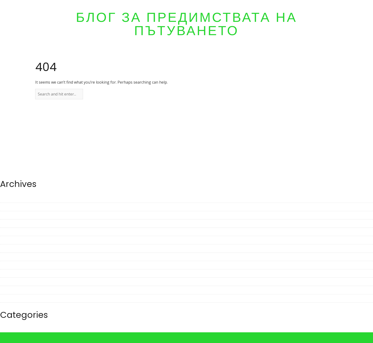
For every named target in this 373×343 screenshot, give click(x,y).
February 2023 (13, 231)
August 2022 (11, 281)
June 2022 (9, 298)
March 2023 (10, 223)
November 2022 (14, 256)
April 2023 (9, 215)
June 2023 (9, 198)
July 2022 (8, 290)
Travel (5, 329)
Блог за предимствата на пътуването (186, 24)
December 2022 (14, 248)
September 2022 (14, 273)
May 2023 (8, 207)
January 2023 (11, 240)
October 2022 (12, 265)
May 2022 (8, 306)
